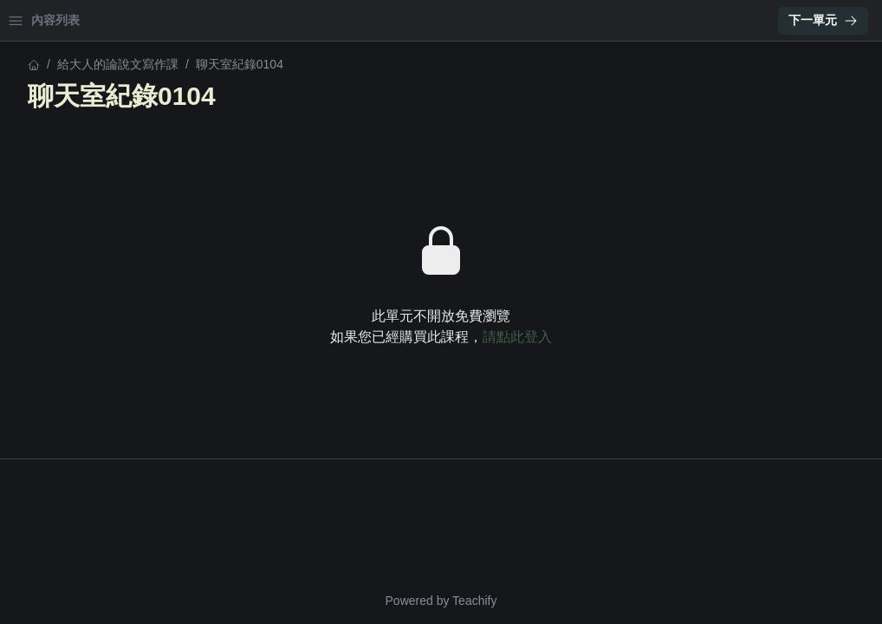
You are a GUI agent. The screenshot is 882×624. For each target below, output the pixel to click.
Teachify (626, 601)
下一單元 (823, 20)
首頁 (36, 20)
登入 (178, 20)
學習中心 (107, 20)
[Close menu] (281, 21)
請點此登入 (669, 336)
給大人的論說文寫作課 (74, 64)
